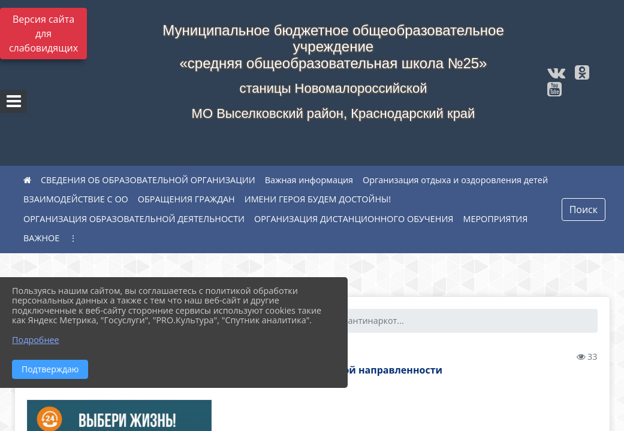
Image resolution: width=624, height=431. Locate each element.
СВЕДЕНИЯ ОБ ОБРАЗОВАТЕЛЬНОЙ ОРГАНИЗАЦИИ (148, 180)
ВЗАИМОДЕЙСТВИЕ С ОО (75, 199)
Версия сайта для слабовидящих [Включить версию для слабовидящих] (43, 33)
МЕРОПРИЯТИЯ (495, 218)
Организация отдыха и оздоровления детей (455, 180)
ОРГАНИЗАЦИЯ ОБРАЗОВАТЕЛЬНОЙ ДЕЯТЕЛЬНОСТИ (134, 218)
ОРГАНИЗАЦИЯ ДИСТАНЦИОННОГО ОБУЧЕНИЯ (353, 218)
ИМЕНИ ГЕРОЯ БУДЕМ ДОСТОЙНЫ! (318, 199)
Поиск (583, 209)
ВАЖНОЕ (41, 238)
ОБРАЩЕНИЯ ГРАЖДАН (186, 199)
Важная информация (309, 180)
